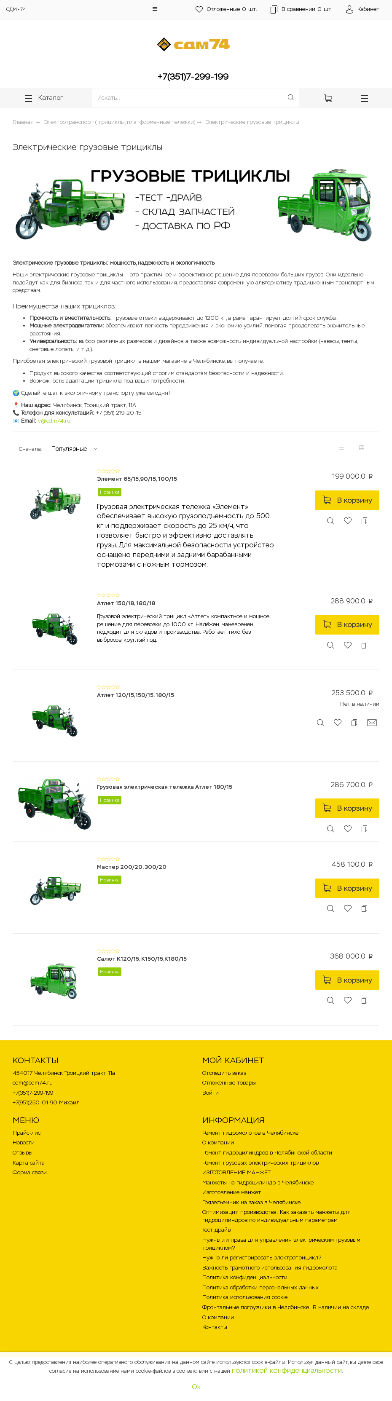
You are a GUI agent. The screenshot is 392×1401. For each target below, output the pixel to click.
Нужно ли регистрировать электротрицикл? (261, 1257)
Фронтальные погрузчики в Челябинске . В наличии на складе (285, 1307)
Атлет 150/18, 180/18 (126, 603)
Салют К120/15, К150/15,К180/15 (142, 958)
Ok (196, 1386)
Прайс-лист (28, 1132)
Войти (210, 1092)
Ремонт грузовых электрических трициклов (260, 1162)
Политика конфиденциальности (244, 1277)
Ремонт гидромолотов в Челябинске (250, 1132)
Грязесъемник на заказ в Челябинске (251, 1202)
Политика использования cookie (244, 1297)
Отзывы (22, 1152)
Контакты (214, 1327)
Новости (24, 1142)
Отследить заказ (224, 1073)
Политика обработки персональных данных (260, 1287)
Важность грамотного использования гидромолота (270, 1267)
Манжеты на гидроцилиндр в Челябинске (258, 1182)
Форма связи (30, 1172)
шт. (226, 9)
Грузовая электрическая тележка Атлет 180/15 (164, 786)
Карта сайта (29, 1162)
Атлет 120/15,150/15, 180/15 (135, 695)
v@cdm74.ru (54, 420)
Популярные (69, 449)
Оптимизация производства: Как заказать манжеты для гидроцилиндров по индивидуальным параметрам (276, 1216)
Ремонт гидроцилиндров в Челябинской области (267, 1152)
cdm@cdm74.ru (33, 1082)
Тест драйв (216, 1229)
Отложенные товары (229, 1082)
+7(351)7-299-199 (193, 76)
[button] (155, 9)
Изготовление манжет (231, 1192)
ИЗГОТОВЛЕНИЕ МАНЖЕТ (236, 1172)
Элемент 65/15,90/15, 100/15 (137, 478)
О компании (218, 1142)
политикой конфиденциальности (287, 1370)
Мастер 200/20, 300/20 (131, 867)
